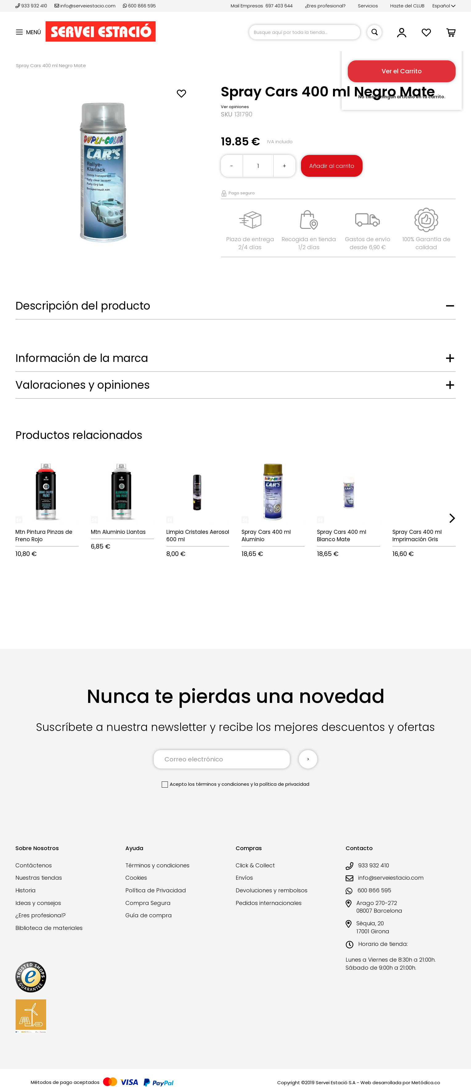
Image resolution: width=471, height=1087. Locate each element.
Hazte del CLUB (407, 5)
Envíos (244, 878)
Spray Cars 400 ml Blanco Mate (341, 535)
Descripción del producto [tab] (82, 305)
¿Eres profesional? (325, 5)
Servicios (368, 5)
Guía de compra (148, 915)
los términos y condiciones (218, 784)
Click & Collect (255, 865)
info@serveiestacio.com (85, 5)
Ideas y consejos (38, 903)
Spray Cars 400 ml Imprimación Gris (417, 535)
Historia (25, 890)
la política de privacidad (281, 784)
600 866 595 (139, 5)
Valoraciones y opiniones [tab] (82, 384)
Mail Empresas (247, 5)
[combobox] (304, 32)
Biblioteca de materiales (49, 928)
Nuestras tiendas (38, 878)
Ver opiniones (235, 107)
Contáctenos (33, 865)
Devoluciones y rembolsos (271, 890)
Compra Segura (148, 903)
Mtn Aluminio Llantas (118, 532)
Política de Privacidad (155, 890)
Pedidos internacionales (269, 903)
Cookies (136, 878)
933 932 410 (31, 5)
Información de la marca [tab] (81, 358)
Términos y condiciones (157, 865)
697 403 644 (279, 5)
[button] (444, 6)
